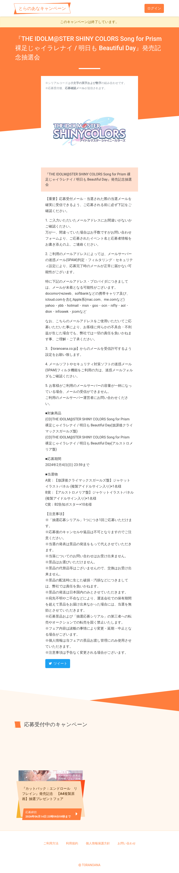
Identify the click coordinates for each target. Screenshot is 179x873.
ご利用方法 (50, 840)
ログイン (154, 8)
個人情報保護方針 (98, 840)
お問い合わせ (127, 840)
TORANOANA (91, 862)
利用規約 (72, 840)
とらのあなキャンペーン (42, 8)
